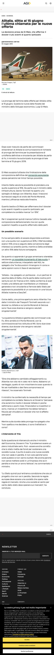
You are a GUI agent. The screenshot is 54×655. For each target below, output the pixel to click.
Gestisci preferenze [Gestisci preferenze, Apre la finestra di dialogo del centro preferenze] (27, 651)
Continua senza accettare (27, 645)
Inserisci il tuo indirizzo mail (13, 551)
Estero (4, 574)
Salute (4, 594)
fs (3, 89)
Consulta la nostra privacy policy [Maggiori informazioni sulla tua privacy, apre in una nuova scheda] (23, 634)
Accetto (27, 640)
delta (8, 89)
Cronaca (5, 572)
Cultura (5, 584)
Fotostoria (21, 574)
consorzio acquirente (38, 175)
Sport (4, 591)
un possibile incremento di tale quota (30, 259)
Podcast (21, 577)
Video (20, 572)
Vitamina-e (22, 583)
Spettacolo (6, 586)
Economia (10, 15)
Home (3, 15)
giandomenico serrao (10, 41)
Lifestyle (5, 589)
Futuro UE (21, 586)
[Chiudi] (51, 607)
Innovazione (6, 581)
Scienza (5, 596)
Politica (5, 579)
